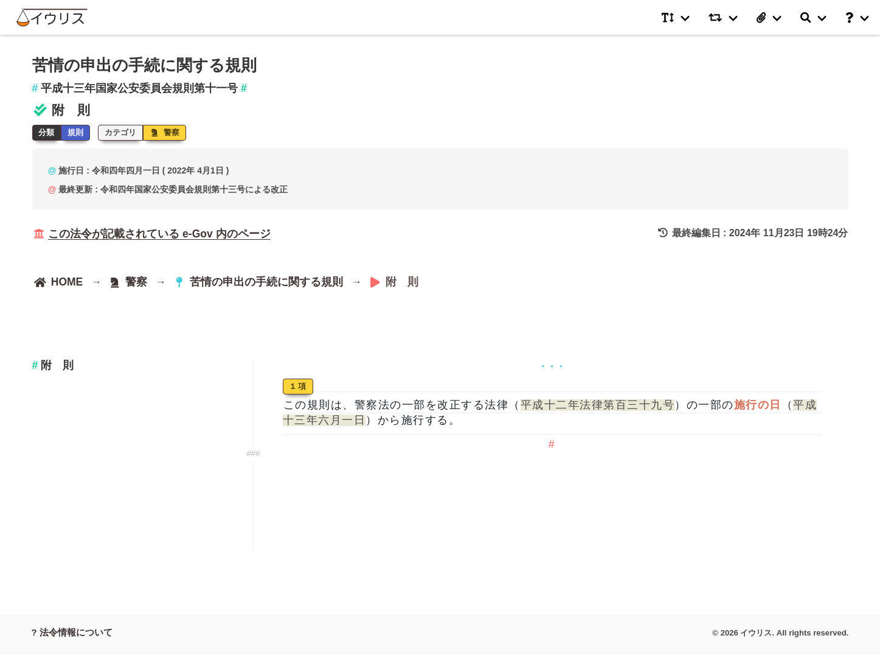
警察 (165, 132)
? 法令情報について (72, 632)
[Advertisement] (127, 473)
